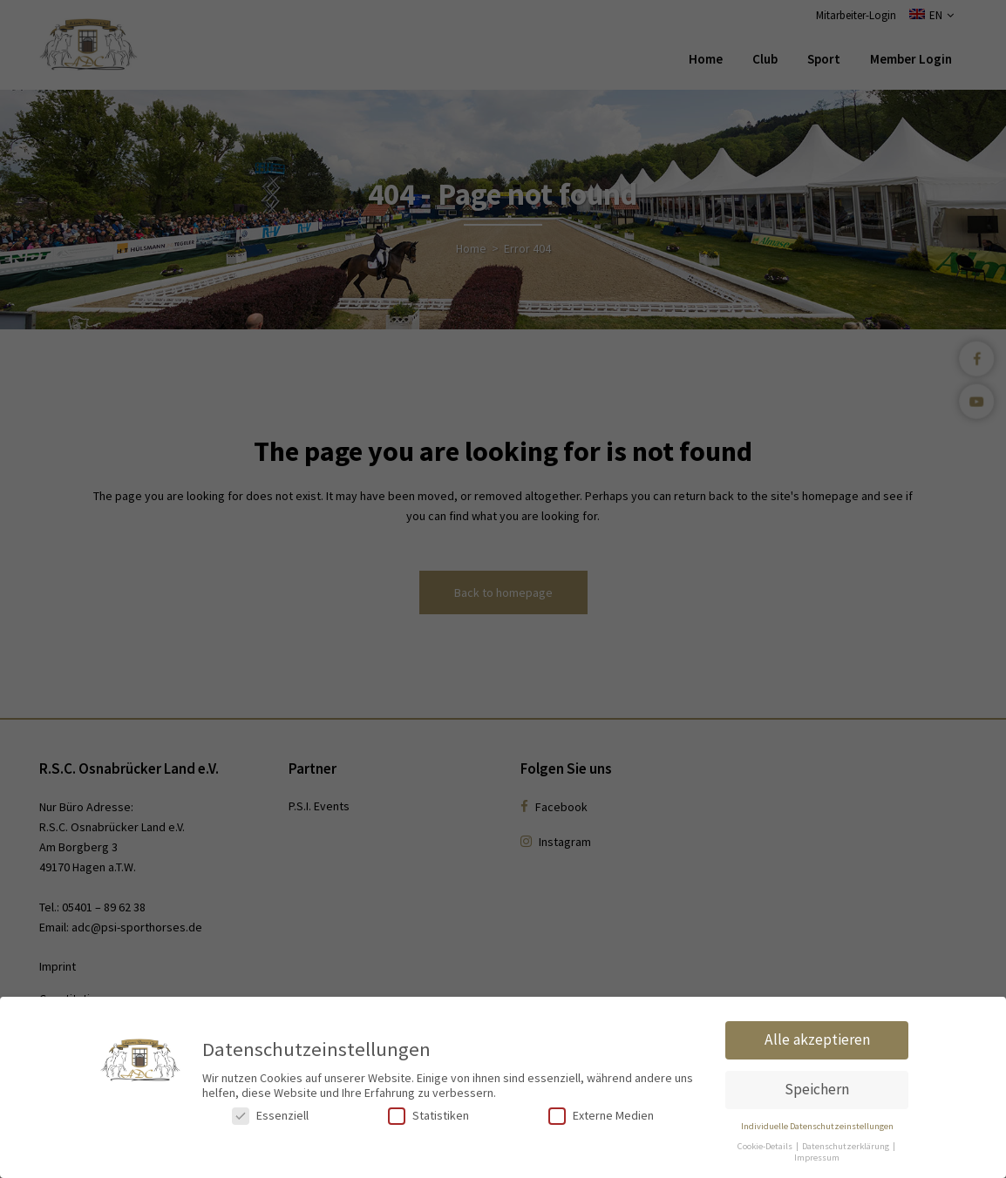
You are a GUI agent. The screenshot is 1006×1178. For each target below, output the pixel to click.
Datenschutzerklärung (846, 1146)
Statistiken (428, 1115)
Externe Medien (601, 1115)
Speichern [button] (817, 1089)
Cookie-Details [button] (766, 1146)
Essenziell (270, 1115)
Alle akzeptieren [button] (817, 1039)
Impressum (816, 1157)
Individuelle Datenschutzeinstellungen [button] (817, 1126)
